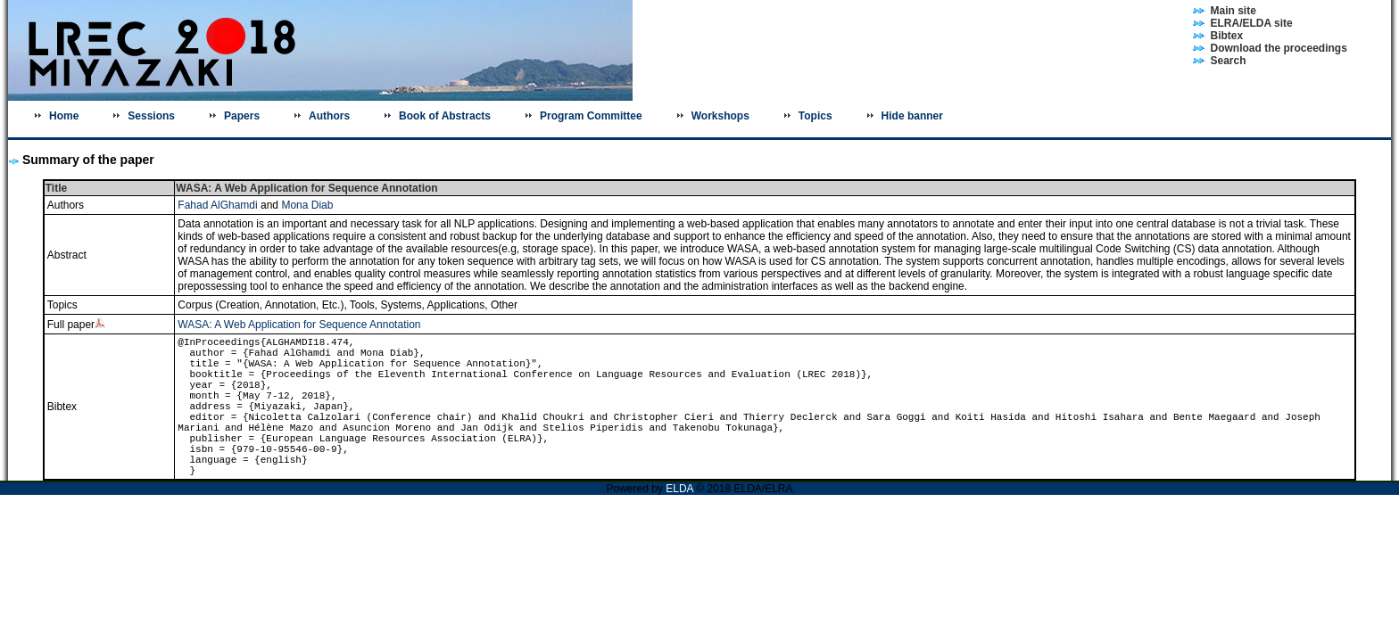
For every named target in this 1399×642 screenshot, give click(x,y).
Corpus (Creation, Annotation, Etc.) (261, 305)
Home (64, 116)
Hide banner (912, 116)
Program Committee (591, 116)
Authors (329, 116)
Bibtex (1227, 35)
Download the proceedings (1279, 48)
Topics (815, 116)
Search (1228, 60)
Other (504, 305)
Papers (242, 116)
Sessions (151, 116)
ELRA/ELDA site (1252, 23)
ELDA (681, 488)
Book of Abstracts (445, 116)
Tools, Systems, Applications (417, 305)
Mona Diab (307, 205)
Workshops (720, 116)
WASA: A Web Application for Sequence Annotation (299, 324)
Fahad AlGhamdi (217, 205)
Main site (1233, 10)
